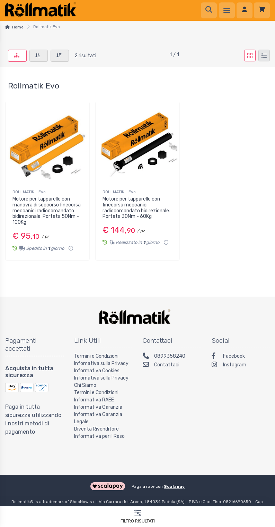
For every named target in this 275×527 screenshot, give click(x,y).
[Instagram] (241, 365)
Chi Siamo (85, 385)
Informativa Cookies (96, 371)
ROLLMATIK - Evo (29, 191)
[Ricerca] (209, 10)
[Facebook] (241, 356)
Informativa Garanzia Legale (98, 418)
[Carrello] (262, 10)
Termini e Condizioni (96, 356)
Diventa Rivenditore (96, 429)
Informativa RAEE (94, 400)
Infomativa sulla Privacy (101, 363)
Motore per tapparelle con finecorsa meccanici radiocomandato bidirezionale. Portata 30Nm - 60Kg (136, 207)
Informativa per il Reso (99, 436)
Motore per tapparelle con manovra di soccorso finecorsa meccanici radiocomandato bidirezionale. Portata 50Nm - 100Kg (46, 210)
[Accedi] (244, 10)
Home (18, 27)
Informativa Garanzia (98, 407)
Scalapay (174, 486)
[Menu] (227, 10)
